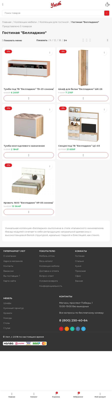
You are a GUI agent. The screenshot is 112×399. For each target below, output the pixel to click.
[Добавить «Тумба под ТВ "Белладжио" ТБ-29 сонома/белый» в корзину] (29, 98)
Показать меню (13, 40)
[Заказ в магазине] (107, 40)
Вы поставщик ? (11, 276)
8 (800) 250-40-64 (73, 320)
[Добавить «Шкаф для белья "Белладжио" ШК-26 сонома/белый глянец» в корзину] (83, 98)
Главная (7, 22)
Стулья (6, 328)
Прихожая (80, 271)
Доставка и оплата (49, 271)
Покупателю (47, 251)
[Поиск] (56, 13)
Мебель (7, 298)
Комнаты (81, 251)
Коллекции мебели (25, 22)
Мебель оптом (47, 256)
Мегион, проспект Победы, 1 (76, 302)
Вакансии (8, 271)
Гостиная (79, 256)
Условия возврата (48, 281)
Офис (78, 276)
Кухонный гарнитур (13, 308)
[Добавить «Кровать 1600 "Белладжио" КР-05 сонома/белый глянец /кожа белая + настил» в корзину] (29, 212)
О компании (9, 256)
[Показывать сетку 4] (90, 40)
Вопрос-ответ (46, 276)
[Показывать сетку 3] (86, 40)
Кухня (78, 266)
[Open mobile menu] (3, 4)
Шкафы (7, 303)
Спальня (79, 261)
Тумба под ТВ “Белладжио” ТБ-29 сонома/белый (24, 90)
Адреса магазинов (13, 261)
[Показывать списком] (83, 40)
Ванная (79, 281)
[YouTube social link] (61, 329)
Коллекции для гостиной (54, 22)
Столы (6, 323)
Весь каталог (46, 261)
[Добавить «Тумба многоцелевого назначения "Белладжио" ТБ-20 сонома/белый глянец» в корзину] (29, 155)
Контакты (8, 266)
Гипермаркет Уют (14, 251)
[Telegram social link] (83, 329)
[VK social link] (78, 329)
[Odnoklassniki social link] (67, 329)
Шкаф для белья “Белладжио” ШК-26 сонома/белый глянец (80, 90)
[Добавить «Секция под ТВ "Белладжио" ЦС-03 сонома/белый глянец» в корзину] (83, 155)
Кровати (7, 313)
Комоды (7, 318)
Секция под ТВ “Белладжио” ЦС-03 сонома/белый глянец (79, 147)
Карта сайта (9, 281)
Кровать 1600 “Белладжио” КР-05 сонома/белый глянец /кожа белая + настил (29, 204)
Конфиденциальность (50, 286)
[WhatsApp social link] (72, 329)
